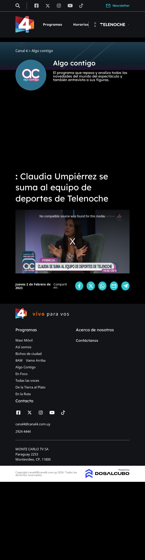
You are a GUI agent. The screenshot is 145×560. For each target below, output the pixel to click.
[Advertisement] (72, 134)
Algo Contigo (25, 367)
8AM (19, 360)
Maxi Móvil (24, 340)
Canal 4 (21, 51)
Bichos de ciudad (28, 353)
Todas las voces (27, 380)
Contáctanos (87, 340)
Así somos (23, 347)
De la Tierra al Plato (30, 387)
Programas (52, 24)
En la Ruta (23, 394)
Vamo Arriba (35, 360)
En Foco (21, 373)
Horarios (80, 24)
